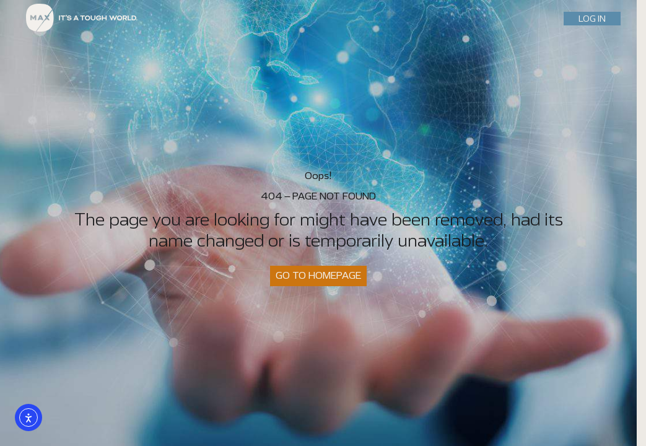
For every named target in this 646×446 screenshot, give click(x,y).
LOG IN (592, 18)
